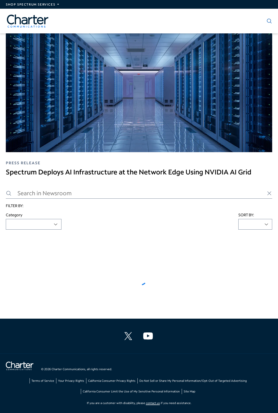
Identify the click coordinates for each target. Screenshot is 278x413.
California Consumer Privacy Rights (111, 381)
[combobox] (33, 224)
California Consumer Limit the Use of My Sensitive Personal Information (131, 391)
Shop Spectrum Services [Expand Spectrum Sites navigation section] (30, 4)
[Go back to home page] (19, 366)
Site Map (189, 391)
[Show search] (268, 21)
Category (14, 214)
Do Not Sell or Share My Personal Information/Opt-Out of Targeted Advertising (193, 381)
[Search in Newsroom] (139, 193)
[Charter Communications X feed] (129, 336)
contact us (153, 403)
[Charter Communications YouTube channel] (149, 336)
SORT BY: (246, 214)
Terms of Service (42, 381)
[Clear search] (269, 193)
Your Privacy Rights (71, 381)
